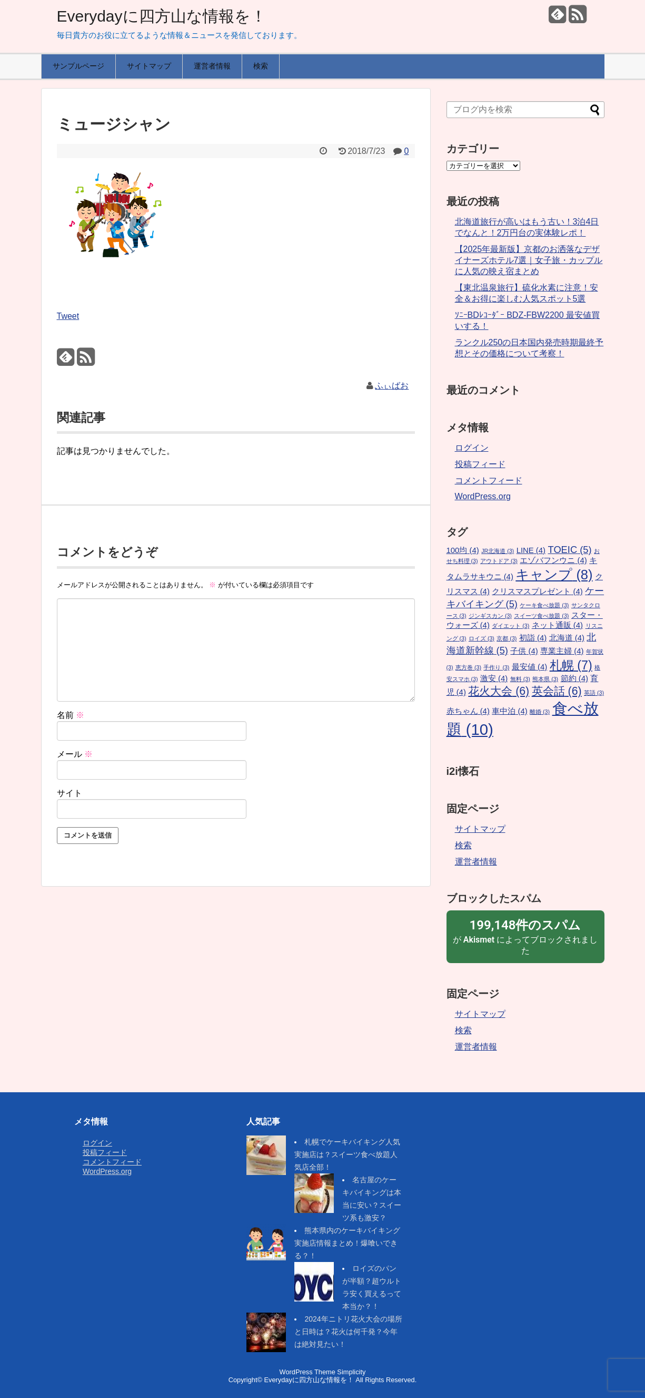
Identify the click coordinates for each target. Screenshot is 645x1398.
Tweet (68, 316)
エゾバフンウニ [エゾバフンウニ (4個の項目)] (553, 560)
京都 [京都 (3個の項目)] (507, 638)
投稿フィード (480, 464)
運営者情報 (212, 66)
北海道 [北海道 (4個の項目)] (566, 638)
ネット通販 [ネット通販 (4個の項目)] (557, 625)
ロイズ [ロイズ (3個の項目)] (481, 638)
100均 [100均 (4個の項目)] (462, 550)
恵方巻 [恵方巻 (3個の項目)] (468, 667)
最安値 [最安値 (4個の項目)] (529, 667)
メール (75, 754)
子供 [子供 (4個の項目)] (524, 651)
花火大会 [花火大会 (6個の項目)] (498, 691)
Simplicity (351, 1372)
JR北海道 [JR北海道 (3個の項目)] (497, 551)
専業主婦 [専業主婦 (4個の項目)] (561, 651)
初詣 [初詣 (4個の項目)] (533, 638)
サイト (69, 793)
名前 (70, 715)
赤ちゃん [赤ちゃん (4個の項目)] (468, 711)
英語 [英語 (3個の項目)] (594, 693)
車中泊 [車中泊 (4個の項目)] (509, 711)
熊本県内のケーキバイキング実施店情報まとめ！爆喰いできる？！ (347, 1243)
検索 (260, 66)
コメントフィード (488, 480)
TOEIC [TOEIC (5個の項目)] (570, 549)
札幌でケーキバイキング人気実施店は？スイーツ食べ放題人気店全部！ (347, 1154)
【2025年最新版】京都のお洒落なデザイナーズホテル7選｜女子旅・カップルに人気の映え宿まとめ (529, 260)
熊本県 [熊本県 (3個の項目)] (545, 679)
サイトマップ (149, 66)
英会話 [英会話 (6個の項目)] (557, 691)
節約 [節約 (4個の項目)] (574, 678)
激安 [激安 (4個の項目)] (494, 678)
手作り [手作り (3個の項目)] (496, 667)
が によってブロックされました (525, 936)
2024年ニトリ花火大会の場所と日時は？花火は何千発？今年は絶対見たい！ (348, 1331)
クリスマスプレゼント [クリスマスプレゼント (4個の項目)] (537, 591)
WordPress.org (483, 496)
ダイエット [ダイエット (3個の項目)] (510, 626)
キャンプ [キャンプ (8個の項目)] (553, 574)
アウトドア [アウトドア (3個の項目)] (499, 561)
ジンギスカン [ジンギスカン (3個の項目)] (490, 616)
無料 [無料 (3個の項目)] (520, 679)
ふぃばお (392, 385)
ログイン (472, 447)
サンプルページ (78, 66)
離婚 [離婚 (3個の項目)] (540, 711)
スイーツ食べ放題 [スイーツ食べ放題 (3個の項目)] (541, 616)
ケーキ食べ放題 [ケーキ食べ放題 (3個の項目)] (544, 605)
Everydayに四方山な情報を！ (161, 16)
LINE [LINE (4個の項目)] (531, 550)
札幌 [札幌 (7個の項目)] (571, 665)
